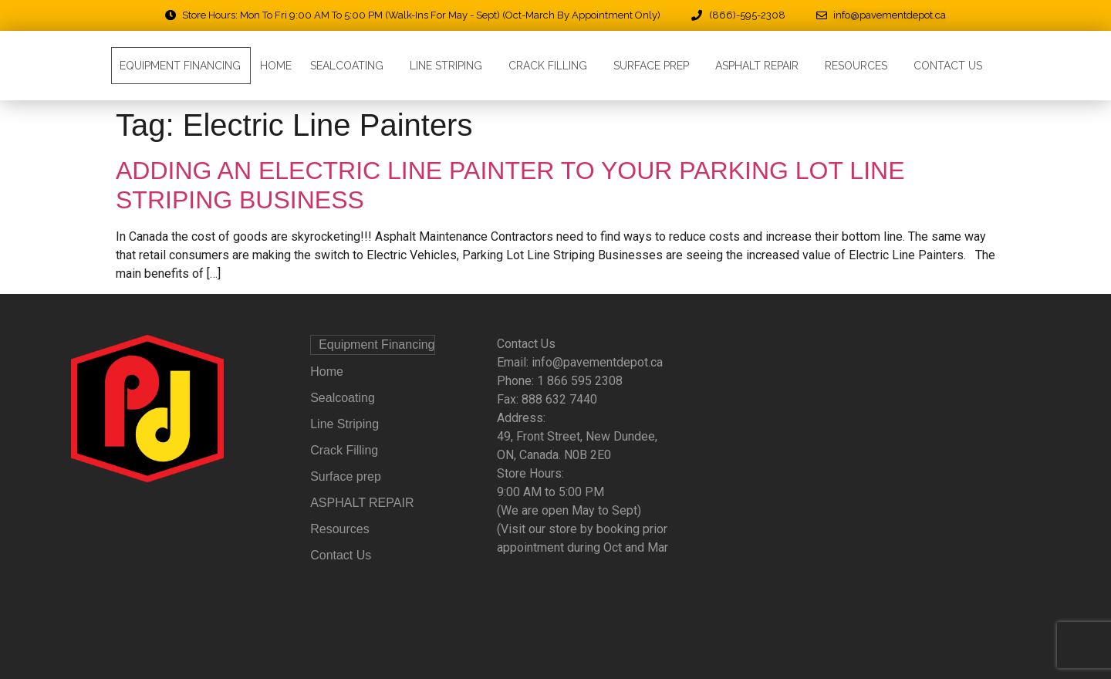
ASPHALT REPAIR (760, 65)
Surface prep (655, 65)
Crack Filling (551, 65)
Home (276, 65)
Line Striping (450, 65)
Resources (860, 65)
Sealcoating (350, 65)
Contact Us (947, 65)
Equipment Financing (180, 65)
